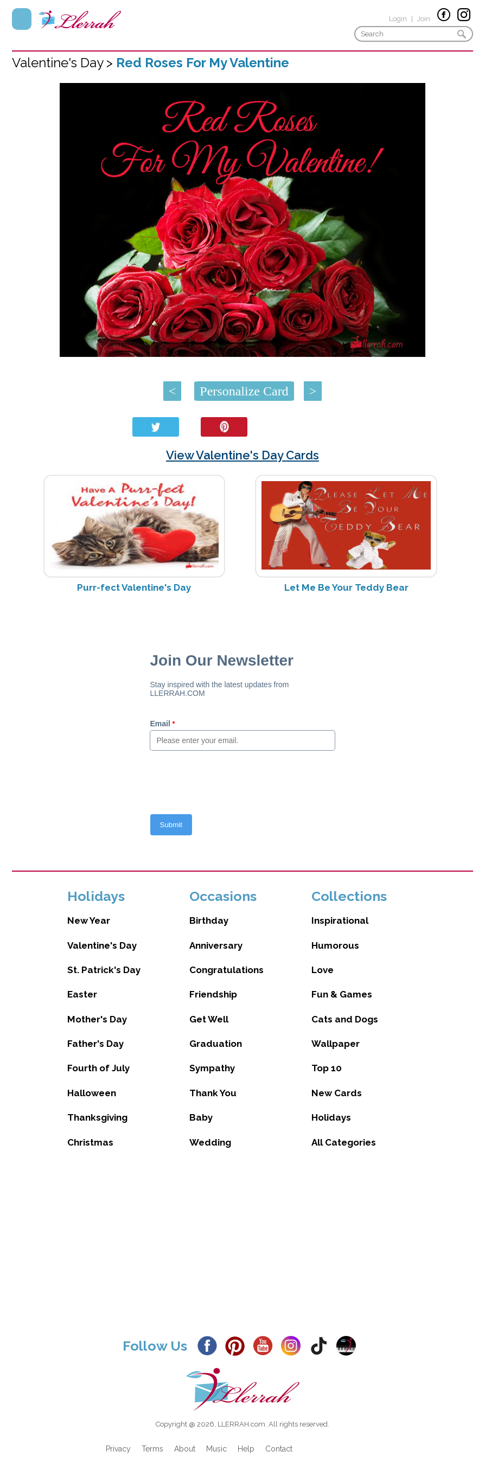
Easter (82, 994)
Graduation (215, 1043)
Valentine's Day (102, 945)
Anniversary (215, 945)
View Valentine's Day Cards (242, 455)
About (184, 1448)
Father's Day (95, 1043)
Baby (201, 1117)
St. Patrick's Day (104, 969)
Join (423, 19)
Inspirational (339, 920)
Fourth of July (98, 1068)
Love (322, 969)
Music (216, 1448)
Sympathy (212, 1068)
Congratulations (226, 969)
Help (246, 1448)
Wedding (210, 1142)
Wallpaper (335, 1043)
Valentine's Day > (64, 63)
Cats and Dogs (344, 1019)
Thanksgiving (97, 1117)
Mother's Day (97, 1019)
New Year (88, 920)
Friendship (213, 994)
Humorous (335, 945)
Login (398, 19)
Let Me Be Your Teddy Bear (346, 587)
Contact (278, 1448)
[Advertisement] (242, 1251)
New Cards (336, 1093)
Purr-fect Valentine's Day (134, 587)
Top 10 (326, 1068)
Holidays (331, 1117)
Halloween (91, 1093)
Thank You (213, 1093)
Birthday (208, 920)
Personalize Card (244, 391)
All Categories (343, 1142)
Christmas (90, 1142)
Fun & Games (341, 994)
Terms (152, 1448)
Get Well (208, 1019)
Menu (21, 19)
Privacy (118, 1448)
